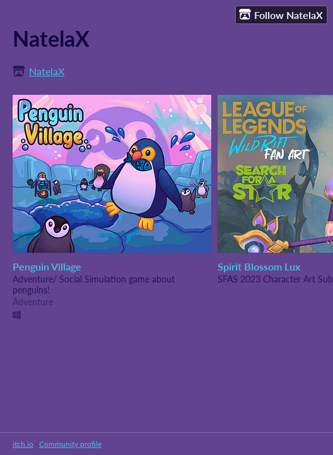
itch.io (23, 444)
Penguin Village (47, 266)
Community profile (70, 444)
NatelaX (46, 71)
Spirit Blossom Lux (259, 266)
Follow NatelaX (281, 14)
